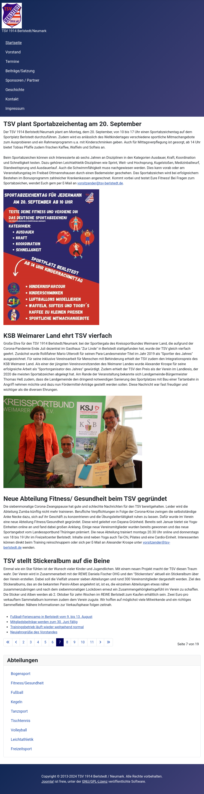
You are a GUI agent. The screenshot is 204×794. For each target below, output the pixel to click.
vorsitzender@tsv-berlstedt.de (100, 183)
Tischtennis (20, 721)
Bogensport (20, 674)
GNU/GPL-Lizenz (95, 781)
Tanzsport (19, 711)
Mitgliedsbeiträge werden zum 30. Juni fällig (44, 622)
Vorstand (13, 52)
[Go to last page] (108, 642)
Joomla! (47, 781)
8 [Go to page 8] (67, 642)
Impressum (15, 108)
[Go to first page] (7, 642)
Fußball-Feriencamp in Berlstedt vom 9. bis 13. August (51, 617)
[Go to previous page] (16, 642)
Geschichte (15, 90)
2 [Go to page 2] (23, 642)
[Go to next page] (100, 642)
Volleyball (19, 730)
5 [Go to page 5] (45, 642)
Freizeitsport (21, 749)
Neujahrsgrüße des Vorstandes (33, 632)
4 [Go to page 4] (38, 642)
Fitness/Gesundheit (27, 683)
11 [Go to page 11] (92, 642)
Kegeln (16, 702)
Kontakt (12, 99)
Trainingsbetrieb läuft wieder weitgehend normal (47, 627)
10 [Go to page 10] (83, 642)
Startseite (14, 43)
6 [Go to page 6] (53, 642)
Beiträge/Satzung (20, 71)
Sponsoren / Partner (22, 80)
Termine (12, 61)
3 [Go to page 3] (31, 642)
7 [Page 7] (60, 642)
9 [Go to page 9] (74, 642)
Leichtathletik (22, 739)
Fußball (17, 692)
